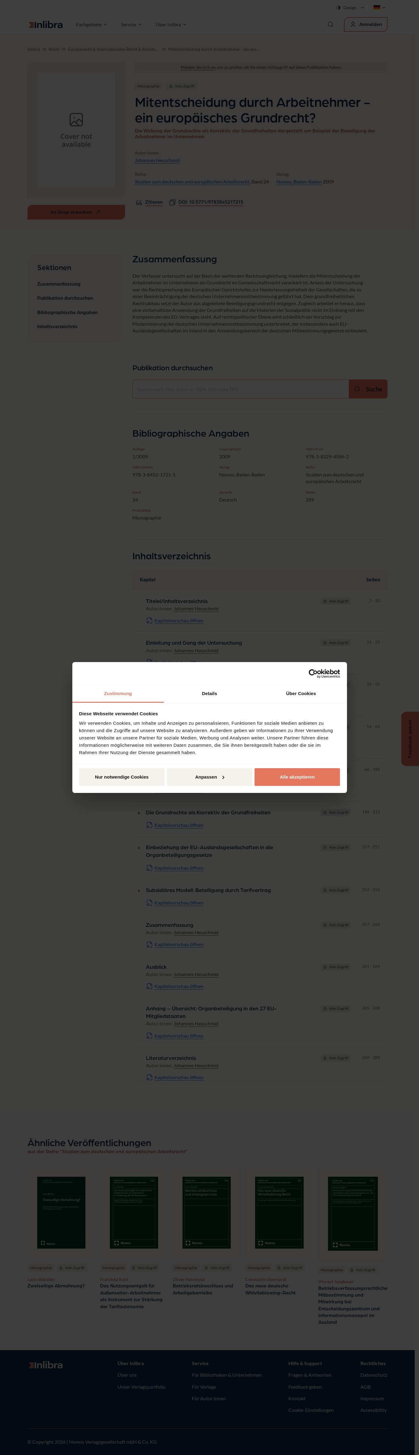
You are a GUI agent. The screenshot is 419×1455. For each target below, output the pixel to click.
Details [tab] (209, 693)
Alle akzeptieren (297, 776)
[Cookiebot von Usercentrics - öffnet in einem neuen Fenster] (313, 673)
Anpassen (209, 776)
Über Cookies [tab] (301, 693)
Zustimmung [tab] (118, 693)
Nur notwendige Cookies (122, 776)
